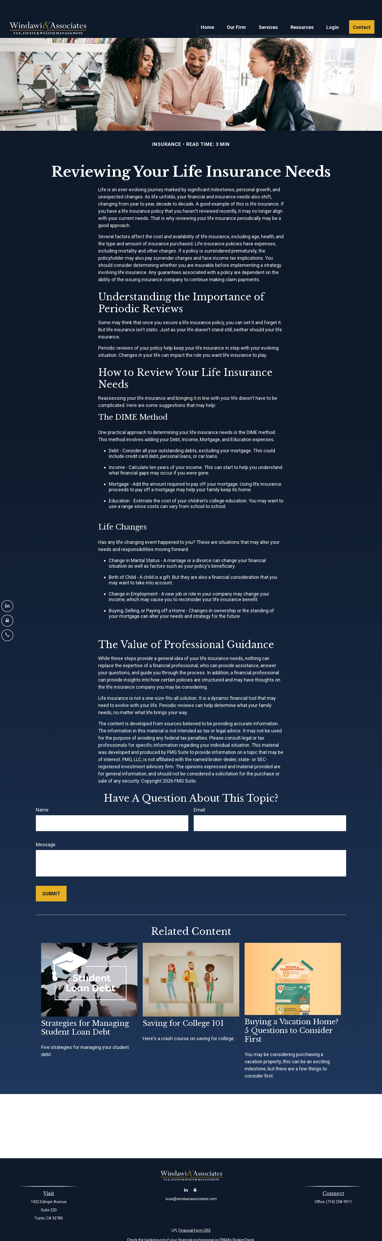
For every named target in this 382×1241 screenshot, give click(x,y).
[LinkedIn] (7, 606)
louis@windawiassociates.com (191, 1183)
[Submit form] (51, 878)
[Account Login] (7, 621)
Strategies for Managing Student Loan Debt (85, 1012)
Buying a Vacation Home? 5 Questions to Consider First (291, 1014)
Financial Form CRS (195, 1214)
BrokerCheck (243, 1224)
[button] (207, 11)
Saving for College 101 (183, 1007)
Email (199, 794)
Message (45, 828)
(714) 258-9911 (339, 1186)
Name (42, 794)
